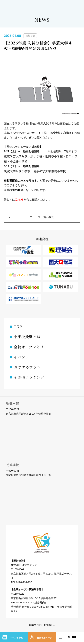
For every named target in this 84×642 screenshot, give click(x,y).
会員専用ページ (44, 638)
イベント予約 (16, 638)
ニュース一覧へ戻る (42, 217)
